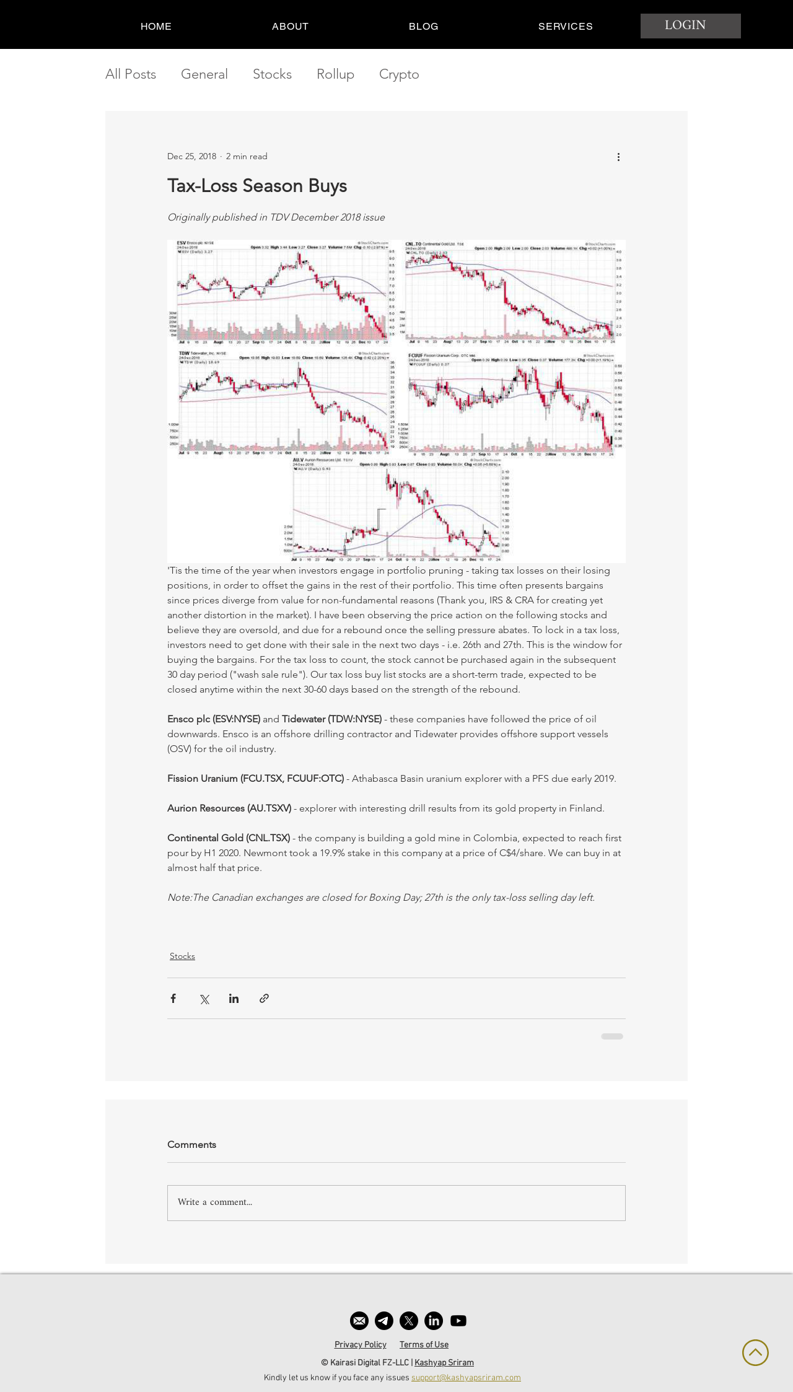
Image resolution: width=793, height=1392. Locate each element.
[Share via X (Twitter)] (203, 998)
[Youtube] (458, 1320)
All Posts (130, 74)
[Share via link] (264, 998)
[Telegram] (384, 1320)
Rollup (335, 74)
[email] (359, 1320)
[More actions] (618, 156)
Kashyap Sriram (444, 1363)
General (204, 74)
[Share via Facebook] (173, 998)
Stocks (272, 74)
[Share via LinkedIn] (234, 998)
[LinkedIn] (433, 1320)
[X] (409, 1320)
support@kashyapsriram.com (466, 1378)
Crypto (399, 74)
